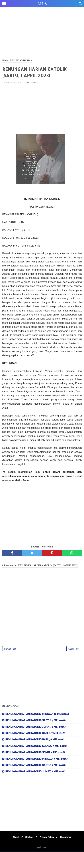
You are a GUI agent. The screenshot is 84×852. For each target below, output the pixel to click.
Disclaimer (66, 837)
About (15, 837)
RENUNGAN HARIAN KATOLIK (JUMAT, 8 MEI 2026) (35, 727)
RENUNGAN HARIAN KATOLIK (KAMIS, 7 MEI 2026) (35, 733)
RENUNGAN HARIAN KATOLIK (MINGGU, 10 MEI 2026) (37, 714)
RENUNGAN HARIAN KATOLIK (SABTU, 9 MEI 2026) (35, 720)
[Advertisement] (42, 32)
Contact (29, 837)
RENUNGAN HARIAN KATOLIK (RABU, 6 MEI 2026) (34, 739)
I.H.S (42, 3)
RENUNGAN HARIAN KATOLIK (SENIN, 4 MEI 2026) (35, 752)
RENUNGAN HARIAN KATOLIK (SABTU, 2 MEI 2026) (35, 765)
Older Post (73, 649)
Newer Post (10, 649)
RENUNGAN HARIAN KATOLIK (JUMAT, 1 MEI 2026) (35, 771)
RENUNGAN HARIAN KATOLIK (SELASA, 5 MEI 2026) (36, 746)
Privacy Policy (47, 837)
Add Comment (32, 83)
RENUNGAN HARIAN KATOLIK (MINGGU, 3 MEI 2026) (36, 759)
